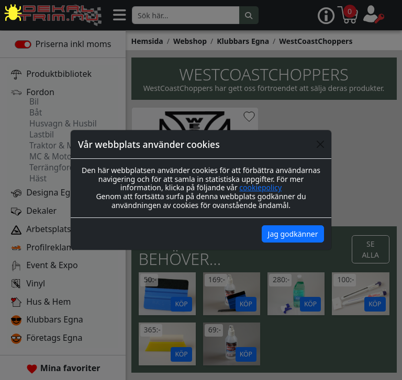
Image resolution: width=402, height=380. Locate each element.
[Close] (320, 144)
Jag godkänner (293, 234)
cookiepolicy (260, 187)
